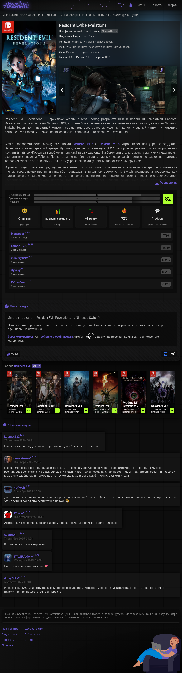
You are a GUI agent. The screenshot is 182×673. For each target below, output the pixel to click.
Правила (7, 645)
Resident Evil (27, 366)
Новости (156, 5)
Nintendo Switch (24, 15)
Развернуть (166, 182)
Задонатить (9, 634)
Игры (141, 5)
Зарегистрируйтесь (21, 336)
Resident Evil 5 (109, 144)
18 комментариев (17, 425)
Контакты (8, 640)
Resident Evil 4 (82, 144)
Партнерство (10, 628)
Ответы (29, 640)
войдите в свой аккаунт (56, 336)
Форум (172, 5)
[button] (62, 90)
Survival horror (110, 31)
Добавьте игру (34, 628)
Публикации (32, 634)
